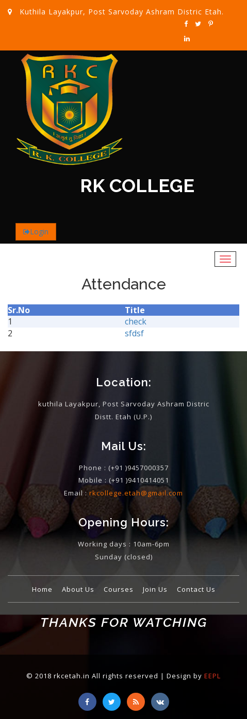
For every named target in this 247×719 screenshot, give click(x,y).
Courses (119, 589)
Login (39, 231)
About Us (78, 589)
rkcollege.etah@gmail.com (136, 493)
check (135, 321)
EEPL (212, 675)
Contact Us (196, 589)
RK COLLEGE (137, 186)
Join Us (155, 589)
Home (42, 589)
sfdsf (134, 333)
